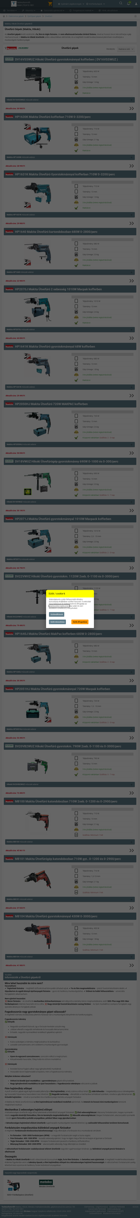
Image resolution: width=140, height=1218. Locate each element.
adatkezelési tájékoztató (59, 606)
